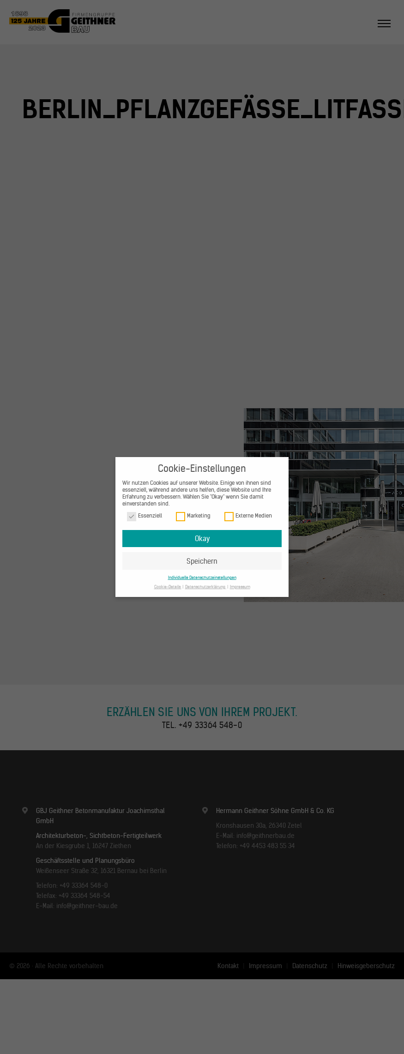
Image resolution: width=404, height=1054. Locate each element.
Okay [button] (202, 538)
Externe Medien (248, 516)
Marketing (193, 516)
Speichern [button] (202, 561)
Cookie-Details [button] (167, 586)
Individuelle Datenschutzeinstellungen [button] (202, 577)
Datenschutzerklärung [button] (205, 586)
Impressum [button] (240, 586)
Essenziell (144, 516)
